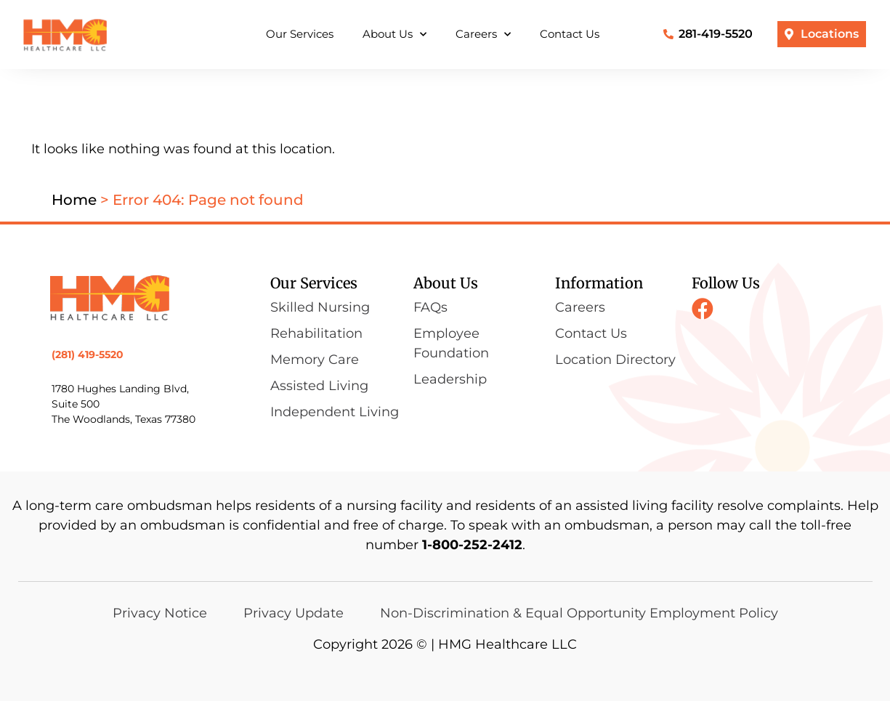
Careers (483, 34)
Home (74, 199)
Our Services (299, 34)
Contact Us (569, 34)
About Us (394, 34)
